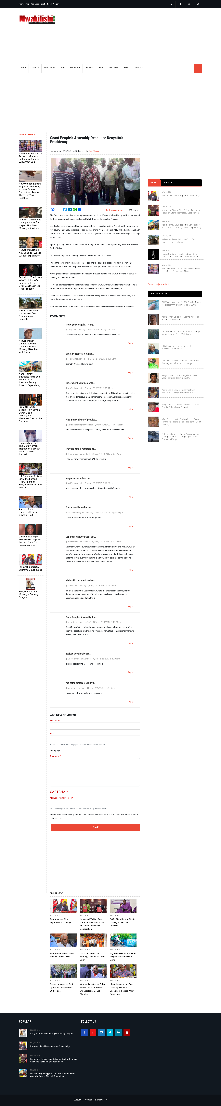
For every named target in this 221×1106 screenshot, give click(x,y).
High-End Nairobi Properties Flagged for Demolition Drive (123, 956)
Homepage (55, 750)
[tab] (154, 182)
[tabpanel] (175, 228)
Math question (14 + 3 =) (61, 798)
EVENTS (127, 67)
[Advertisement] (145, 32)
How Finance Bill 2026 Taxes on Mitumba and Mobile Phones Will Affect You (30, 157)
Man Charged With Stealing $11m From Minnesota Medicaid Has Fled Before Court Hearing (181, 422)
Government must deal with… (80, 382)
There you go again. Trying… (80, 324)
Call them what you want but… (81, 536)
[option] (64, 3)
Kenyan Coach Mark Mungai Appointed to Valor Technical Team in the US (181, 376)
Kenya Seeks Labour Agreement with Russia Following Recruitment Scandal (179, 391)
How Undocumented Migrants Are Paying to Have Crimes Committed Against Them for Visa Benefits (30, 190)
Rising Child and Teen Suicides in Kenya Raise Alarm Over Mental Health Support (180, 255)
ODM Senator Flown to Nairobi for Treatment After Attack (177, 347)
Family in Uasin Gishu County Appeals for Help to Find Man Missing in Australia (30, 223)
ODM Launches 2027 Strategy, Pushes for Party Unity (92, 956)
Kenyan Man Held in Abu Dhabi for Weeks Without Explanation (30, 252)
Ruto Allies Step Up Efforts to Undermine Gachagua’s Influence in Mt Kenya (180, 362)
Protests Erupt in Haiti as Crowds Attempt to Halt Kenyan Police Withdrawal (181, 332)
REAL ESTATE (75, 67)
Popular (168, 182)
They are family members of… (81, 448)
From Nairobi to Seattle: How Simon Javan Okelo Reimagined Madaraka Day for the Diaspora (30, 414)
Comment (54, 756)
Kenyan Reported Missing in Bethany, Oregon (39, 4)
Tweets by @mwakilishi (158, 284)
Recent (154, 182)
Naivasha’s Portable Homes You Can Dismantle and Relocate (29, 314)
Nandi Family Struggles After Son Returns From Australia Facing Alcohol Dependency (30, 379)
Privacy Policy (101, 1100)
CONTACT (139, 67)
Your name (55, 720)
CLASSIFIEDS (114, 67)
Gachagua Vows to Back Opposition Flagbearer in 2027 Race (61, 987)
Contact (88, 1100)
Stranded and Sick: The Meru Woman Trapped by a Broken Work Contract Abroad (29, 449)
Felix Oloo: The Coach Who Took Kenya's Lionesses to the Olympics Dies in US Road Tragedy (30, 283)
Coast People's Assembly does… (82, 617)
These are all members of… (79, 507)
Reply (130, 343)
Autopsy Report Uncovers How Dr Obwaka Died (28, 512)
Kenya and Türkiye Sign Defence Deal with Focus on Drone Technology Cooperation (92, 924)
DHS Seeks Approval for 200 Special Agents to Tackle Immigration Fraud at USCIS (181, 303)
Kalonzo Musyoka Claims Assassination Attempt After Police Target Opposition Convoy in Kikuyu (180, 437)
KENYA (62, 67)
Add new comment (114, 210)
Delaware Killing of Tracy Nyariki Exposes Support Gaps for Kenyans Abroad (30, 540)
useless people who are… (78, 653)
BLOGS (101, 67)
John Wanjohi (94, 151)
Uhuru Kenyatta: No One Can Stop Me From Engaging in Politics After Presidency (122, 989)
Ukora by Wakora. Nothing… (80, 353)
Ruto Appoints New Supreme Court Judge (30, 568)
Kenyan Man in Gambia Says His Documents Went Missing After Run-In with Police (29, 346)
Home (23, 67)
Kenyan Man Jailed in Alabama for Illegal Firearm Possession (180, 318)
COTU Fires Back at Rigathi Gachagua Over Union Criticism (122, 922)
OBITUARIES (90, 67)
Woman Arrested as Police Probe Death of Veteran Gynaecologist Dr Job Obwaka (93, 989)
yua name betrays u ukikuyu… (81, 682)
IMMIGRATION (49, 67)
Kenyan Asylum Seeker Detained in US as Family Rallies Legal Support (180, 405)
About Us (78, 1100)
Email (52, 733)
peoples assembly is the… (79, 478)
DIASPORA (35, 67)
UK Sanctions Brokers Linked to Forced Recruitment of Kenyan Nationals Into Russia (30, 482)
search (198, 68)
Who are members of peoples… (81, 419)
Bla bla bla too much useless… (81, 580)
